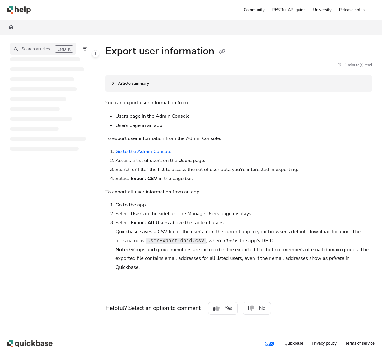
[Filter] (85, 48)
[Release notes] (352, 10)
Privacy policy (324, 343)
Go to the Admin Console (143, 151)
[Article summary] (238, 83)
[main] (239, 182)
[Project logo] (19, 10)
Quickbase (293, 343)
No (257, 308)
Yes (222, 308)
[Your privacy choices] (269, 343)
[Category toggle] (95, 53)
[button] (43, 49)
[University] (322, 10)
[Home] (11, 27)
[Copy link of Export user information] (222, 52)
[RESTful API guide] (289, 10)
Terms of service (360, 343)
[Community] (254, 10)
